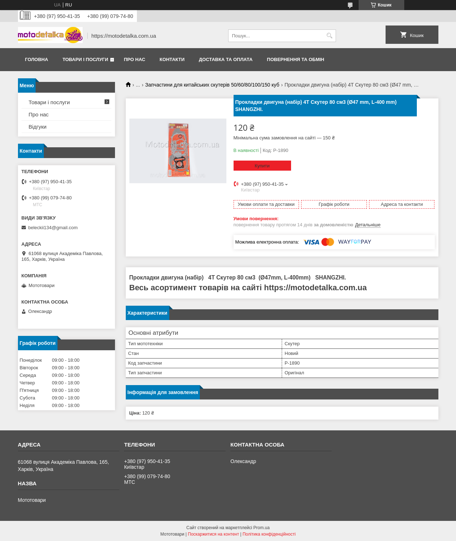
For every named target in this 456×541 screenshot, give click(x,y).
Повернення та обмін (295, 59)
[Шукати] (329, 35)
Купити (262, 165)
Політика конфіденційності (269, 534)
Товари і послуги (85, 59)
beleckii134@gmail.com (53, 227)
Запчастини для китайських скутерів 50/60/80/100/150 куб (212, 85)
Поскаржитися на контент (213, 534)
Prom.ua (261, 527)
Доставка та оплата (226, 59)
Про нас (134, 59)
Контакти (172, 59)
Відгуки (38, 127)
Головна (36, 59)
